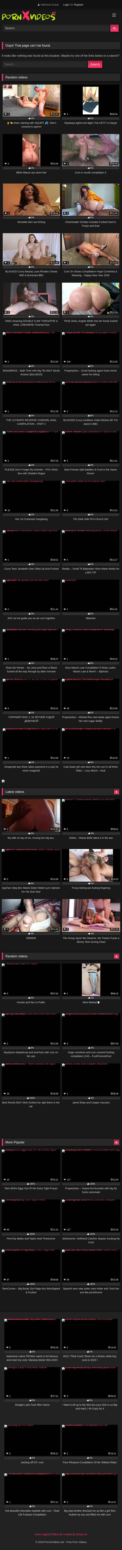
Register (78, 4)
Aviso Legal (41, 1534)
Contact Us (80, 1534)
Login (66, 4)
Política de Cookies (61, 1534)
